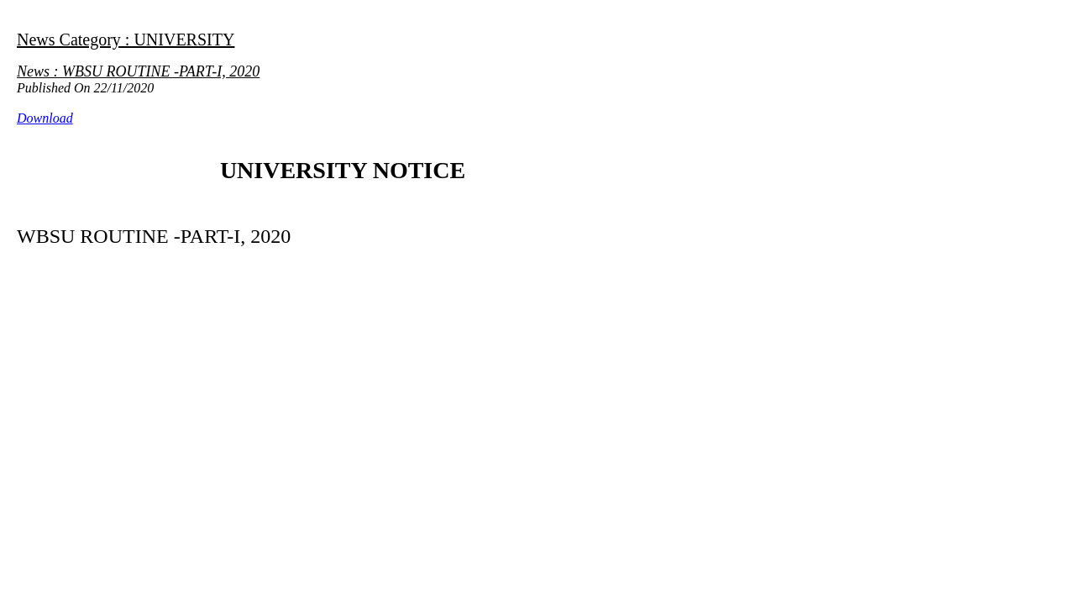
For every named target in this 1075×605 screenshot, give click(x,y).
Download (45, 118)
